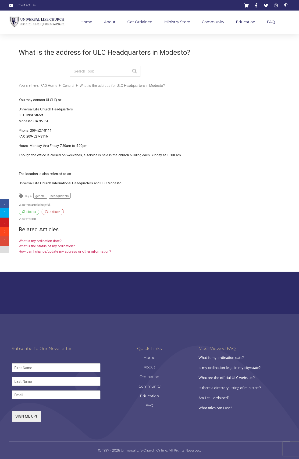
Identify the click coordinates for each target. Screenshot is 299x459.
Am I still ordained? (214, 397)
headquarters (59, 196)
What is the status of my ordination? (47, 246)
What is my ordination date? (40, 241)
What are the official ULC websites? (227, 377)
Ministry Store (177, 22)
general (40, 196)
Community (213, 22)
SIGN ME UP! (26, 416)
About (110, 22)
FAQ (271, 22)
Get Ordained (140, 22)
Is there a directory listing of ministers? (230, 387)
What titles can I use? (215, 407)
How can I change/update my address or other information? (65, 251)
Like (29, 212)
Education (245, 22)
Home (86, 22)
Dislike (52, 212)
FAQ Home (49, 86)
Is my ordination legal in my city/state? (229, 367)
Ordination (149, 377)
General (69, 86)
